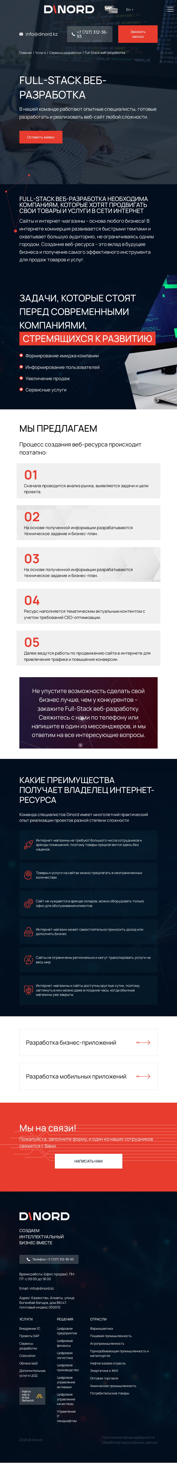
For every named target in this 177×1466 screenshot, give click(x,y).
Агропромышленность (107, 1346)
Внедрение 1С (29, 1331)
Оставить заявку (41, 136)
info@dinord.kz (42, 34)
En (130, 9)
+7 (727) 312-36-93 (92, 34)
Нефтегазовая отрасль (108, 1366)
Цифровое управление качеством (66, 1402)
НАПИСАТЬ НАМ (88, 1164)
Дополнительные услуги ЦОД (32, 1376)
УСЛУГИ (25, 1322)
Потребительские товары (109, 1396)
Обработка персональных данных (130, 1445)
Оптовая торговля (104, 1381)
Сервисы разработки (28, 1349)
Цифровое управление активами (66, 1385)
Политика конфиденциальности (128, 1440)
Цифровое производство (68, 1370)
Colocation (27, 1359)
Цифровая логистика (65, 1358)
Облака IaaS (28, 1366)
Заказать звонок (137, 34)
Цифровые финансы (65, 1346)
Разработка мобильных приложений (88, 1079)
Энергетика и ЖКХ (104, 1374)
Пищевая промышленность (111, 1339)
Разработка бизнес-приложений (88, 1045)
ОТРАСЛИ (98, 1322)
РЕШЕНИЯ (65, 1322)
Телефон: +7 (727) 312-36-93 (50, 1262)
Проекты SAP (29, 1339)
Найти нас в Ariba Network (32, 1399)
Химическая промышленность (113, 1389)
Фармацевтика (101, 1331)
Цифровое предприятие (67, 1334)
